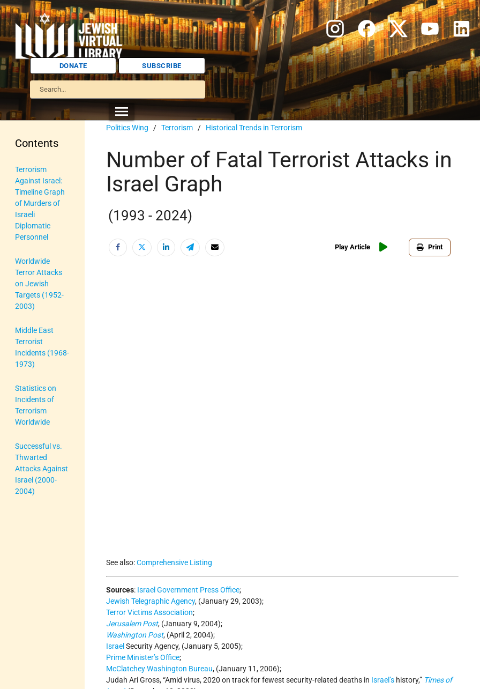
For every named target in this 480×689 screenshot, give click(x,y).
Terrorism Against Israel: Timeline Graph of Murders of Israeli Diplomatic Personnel (40, 203)
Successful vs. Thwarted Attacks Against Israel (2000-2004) (41, 468)
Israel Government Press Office (188, 590)
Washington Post (134, 635)
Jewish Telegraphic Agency (150, 601)
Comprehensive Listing (174, 562)
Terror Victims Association (149, 612)
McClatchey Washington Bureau (159, 668)
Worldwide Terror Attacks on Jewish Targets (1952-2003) (39, 283)
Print (429, 247)
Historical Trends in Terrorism (254, 127)
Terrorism (177, 127)
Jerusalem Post (132, 623)
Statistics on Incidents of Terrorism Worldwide (35, 405)
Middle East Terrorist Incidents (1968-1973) (42, 347)
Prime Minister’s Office (142, 657)
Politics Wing (127, 127)
